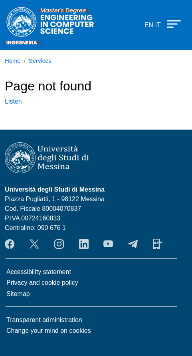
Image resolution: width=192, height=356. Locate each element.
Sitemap (18, 293)
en (148, 25)
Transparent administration (44, 319)
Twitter (34, 244)
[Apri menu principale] (170, 23)
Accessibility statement (38, 271)
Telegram (133, 244)
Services (40, 61)
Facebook (9, 244)
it (157, 25)
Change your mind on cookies (48, 330)
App (157, 244)
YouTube (108, 244)
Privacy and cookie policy (42, 282)
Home (13, 61)
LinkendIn (84, 244)
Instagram (59, 244)
